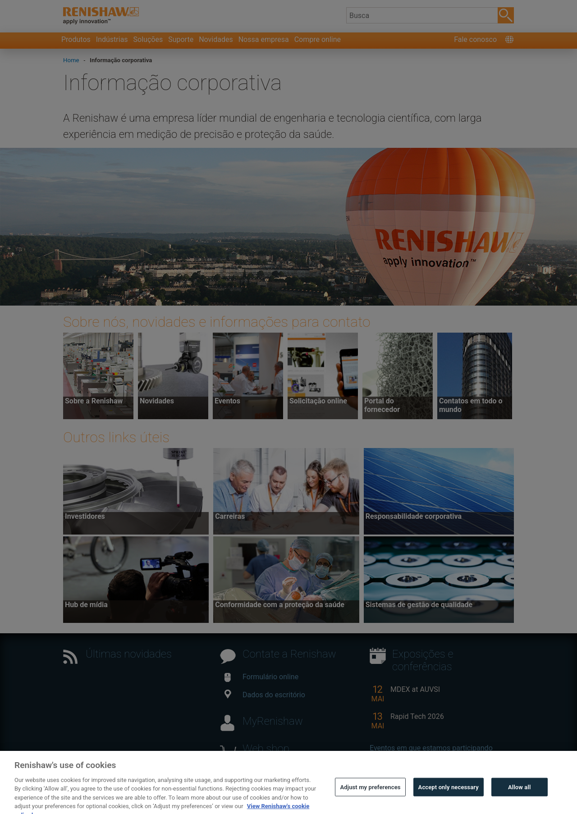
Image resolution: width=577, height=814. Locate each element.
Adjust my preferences (370, 796)
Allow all (519, 796)
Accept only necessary (448, 796)
